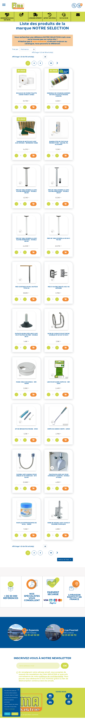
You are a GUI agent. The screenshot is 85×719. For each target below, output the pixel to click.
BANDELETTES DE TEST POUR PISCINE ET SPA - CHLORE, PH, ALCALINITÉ (58, 143)
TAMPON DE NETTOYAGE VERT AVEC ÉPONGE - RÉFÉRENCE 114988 (26, 142)
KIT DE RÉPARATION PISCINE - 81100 (26, 429)
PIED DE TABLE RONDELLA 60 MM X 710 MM (58, 239)
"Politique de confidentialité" (9, 709)
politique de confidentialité (51, 676)
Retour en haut (65, 559)
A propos (24, 715)
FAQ (1, 715)
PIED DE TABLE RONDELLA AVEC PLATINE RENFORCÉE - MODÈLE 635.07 (58, 191)
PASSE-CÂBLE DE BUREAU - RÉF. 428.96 (26, 382)
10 (51, 63)
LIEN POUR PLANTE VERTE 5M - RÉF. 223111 (58, 382)
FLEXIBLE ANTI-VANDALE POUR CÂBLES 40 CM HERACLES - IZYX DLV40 (26, 476)
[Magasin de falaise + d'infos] (16, 632)
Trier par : (15, 49)
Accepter (15, 713)
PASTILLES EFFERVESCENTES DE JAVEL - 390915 (26, 523)
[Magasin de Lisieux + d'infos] (53, 632)
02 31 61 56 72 (69, 635)
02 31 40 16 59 (31, 635)
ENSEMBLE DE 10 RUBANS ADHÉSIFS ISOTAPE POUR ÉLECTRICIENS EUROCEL (58, 94)
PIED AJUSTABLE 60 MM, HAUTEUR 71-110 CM (26, 287)
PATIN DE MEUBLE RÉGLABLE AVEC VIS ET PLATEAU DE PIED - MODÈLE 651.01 (26, 335)
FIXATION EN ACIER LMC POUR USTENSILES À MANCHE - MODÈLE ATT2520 (58, 476)
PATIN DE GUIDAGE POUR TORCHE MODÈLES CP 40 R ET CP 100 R (59, 334)
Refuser (7, 713)
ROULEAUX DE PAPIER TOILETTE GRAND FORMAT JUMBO (26, 93)
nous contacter (39, 41)
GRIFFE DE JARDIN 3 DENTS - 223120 (58, 429)
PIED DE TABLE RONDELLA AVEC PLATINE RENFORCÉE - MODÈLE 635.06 (26, 240)
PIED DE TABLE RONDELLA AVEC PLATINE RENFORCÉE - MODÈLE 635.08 (26, 191)
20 (45, 57)
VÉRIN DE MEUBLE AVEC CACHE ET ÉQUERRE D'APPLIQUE (58, 523)
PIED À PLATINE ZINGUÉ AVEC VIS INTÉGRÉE (58, 287)
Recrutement (33, 715)
